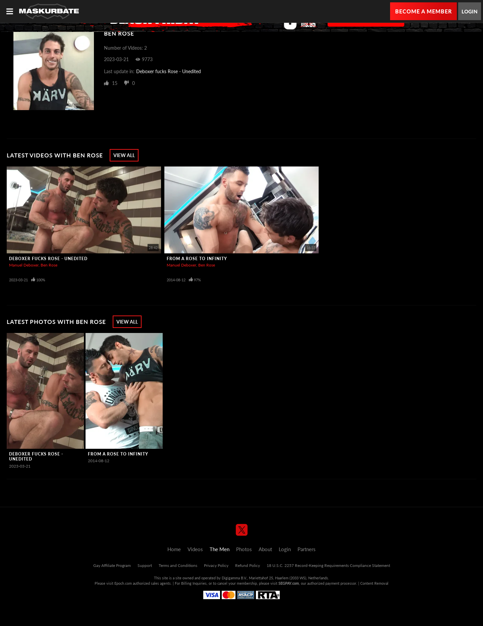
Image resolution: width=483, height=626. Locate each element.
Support (145, 565)
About (265, 549)
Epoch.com (123, 583)
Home (174, 549)
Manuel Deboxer (24, 265)
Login (470, 11)
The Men (219, 549)
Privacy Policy (216, 565)
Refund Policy (247, 565)
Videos (195, 549)
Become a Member (423, 11)
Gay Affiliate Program (112, 565)
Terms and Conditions (178, 565)
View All (124, 155)
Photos (244, 549)
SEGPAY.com (288, 583)
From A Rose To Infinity (197, 258)
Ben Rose (49, 265)
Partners (307, 549)
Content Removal (374, 583)
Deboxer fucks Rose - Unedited (168, 71)
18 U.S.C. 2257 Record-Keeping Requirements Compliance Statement (328, 565)
